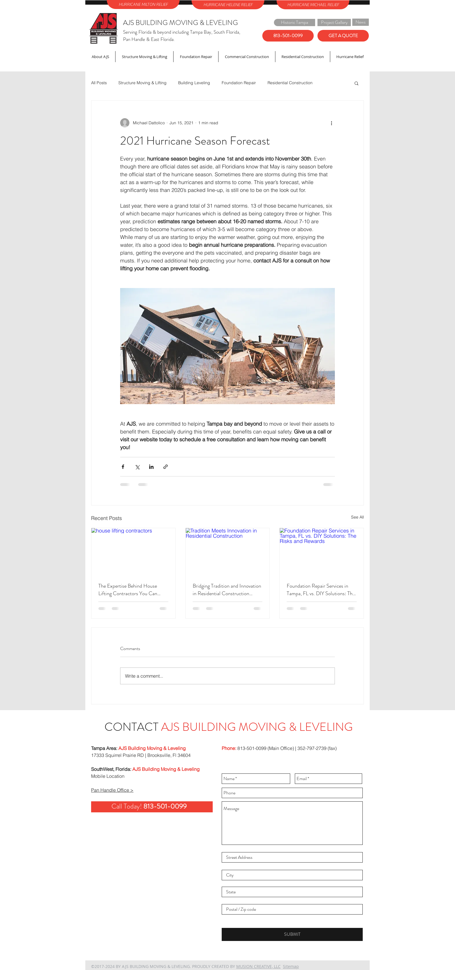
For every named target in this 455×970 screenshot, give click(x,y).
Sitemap (291, 966)
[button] (356, 83)
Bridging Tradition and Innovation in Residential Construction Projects (227, 589)
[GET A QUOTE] (343, 36)
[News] (360, 22)
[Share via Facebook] (123, 466)
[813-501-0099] (288, 36)
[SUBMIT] (292, 934)
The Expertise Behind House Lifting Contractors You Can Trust (127, 589)
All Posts (99, 82)
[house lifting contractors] (133, 551)
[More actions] (331, 122)
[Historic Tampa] (294, 22)
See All (357, 517)
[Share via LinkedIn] (151, 466)
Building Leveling (194, 82)
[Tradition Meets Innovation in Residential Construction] (228, 551)
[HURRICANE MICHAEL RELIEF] (313, 4)
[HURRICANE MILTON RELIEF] (143, 4)
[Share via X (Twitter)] (137, 466)
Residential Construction (290, 82)
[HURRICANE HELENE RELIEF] (228, 4)
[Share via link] (165, 466)
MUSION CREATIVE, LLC (258, 966)
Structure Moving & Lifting (142, 82)
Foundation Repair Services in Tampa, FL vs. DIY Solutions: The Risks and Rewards (321, 589)
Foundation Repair (239, 82)
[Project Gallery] (334, 22)
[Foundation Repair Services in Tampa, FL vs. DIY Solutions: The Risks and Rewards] (322, 551)
